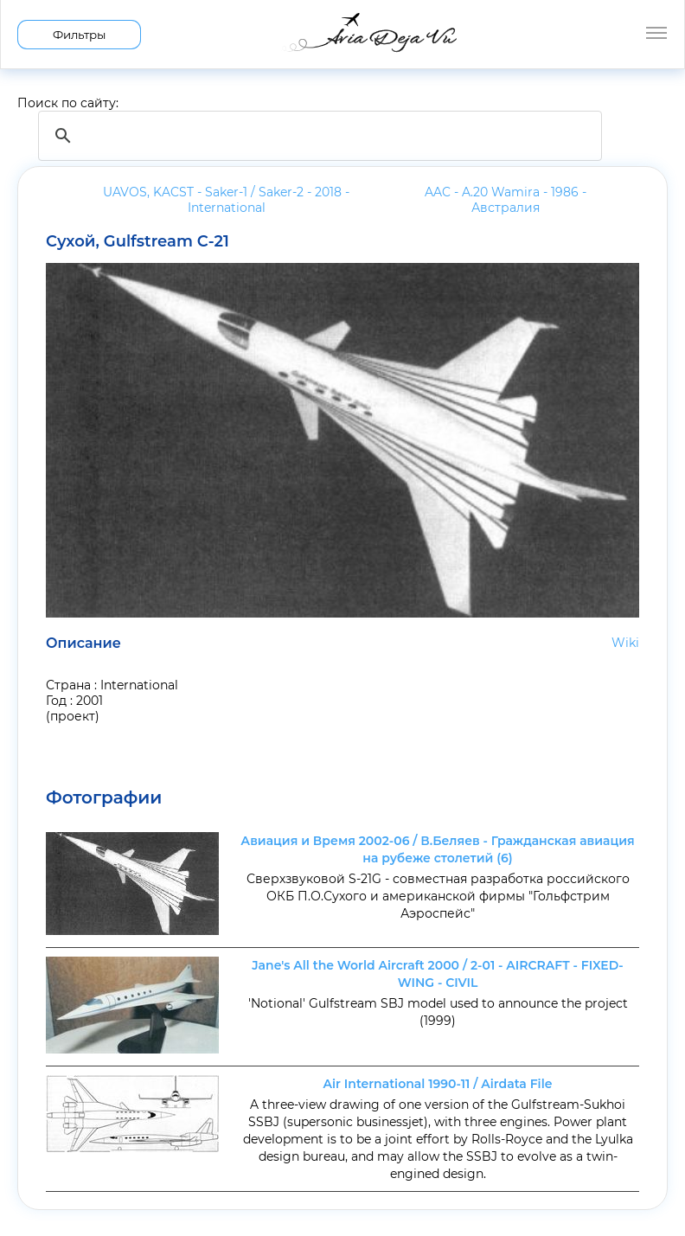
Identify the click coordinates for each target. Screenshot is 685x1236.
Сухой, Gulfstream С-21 (137, 241)
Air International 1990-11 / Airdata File (438, 1084)
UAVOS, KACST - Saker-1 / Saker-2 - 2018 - (226, 199)
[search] (317, 135)
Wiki (625, 642)
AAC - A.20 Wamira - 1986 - (505, 199)
